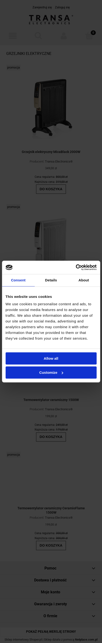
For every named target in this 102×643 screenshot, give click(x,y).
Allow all (51, 358)
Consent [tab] (18, 280)
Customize (51, 372)
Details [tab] (51, 280)
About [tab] (84, 280)
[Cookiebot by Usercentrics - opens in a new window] (76, 267)
